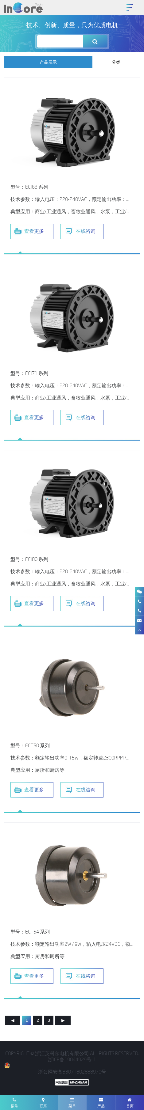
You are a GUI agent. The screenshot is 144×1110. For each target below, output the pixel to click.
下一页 (63, 1021)
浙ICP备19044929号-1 (72, 1059)
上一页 (12, 1021)
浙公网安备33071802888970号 (55, 1069)
